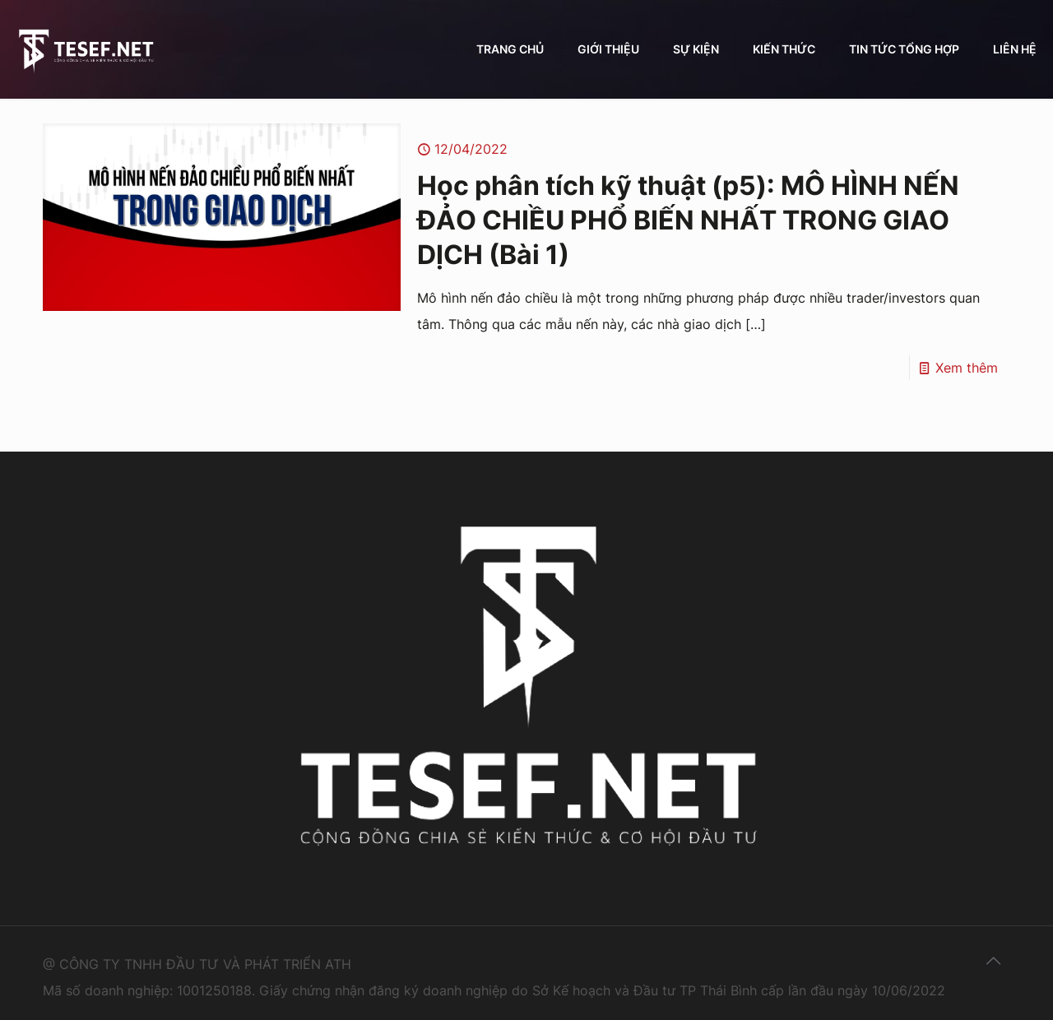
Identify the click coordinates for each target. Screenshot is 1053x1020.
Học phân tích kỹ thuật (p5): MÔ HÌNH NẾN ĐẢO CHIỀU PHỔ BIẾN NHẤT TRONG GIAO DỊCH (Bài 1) (688, 220)
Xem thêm (966, 367)
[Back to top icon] (993, 961)
